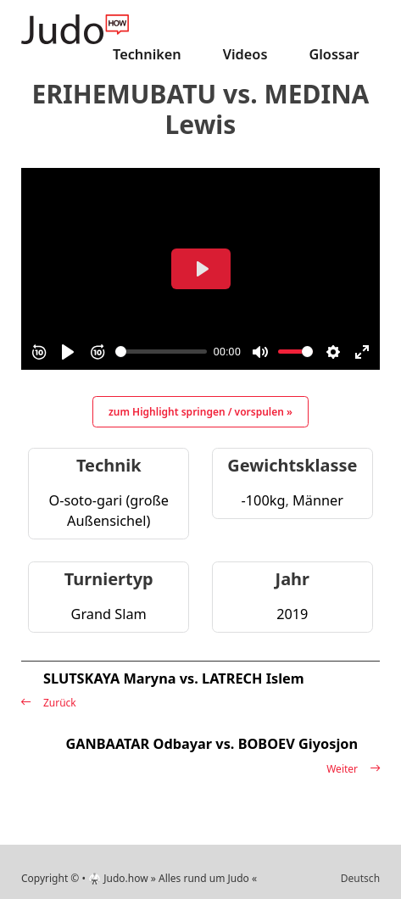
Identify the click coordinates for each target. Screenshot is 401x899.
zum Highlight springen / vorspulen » (200, 412)
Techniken (147, 54)
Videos (245, 54)
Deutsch (360, 878)
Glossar (334, 54)
